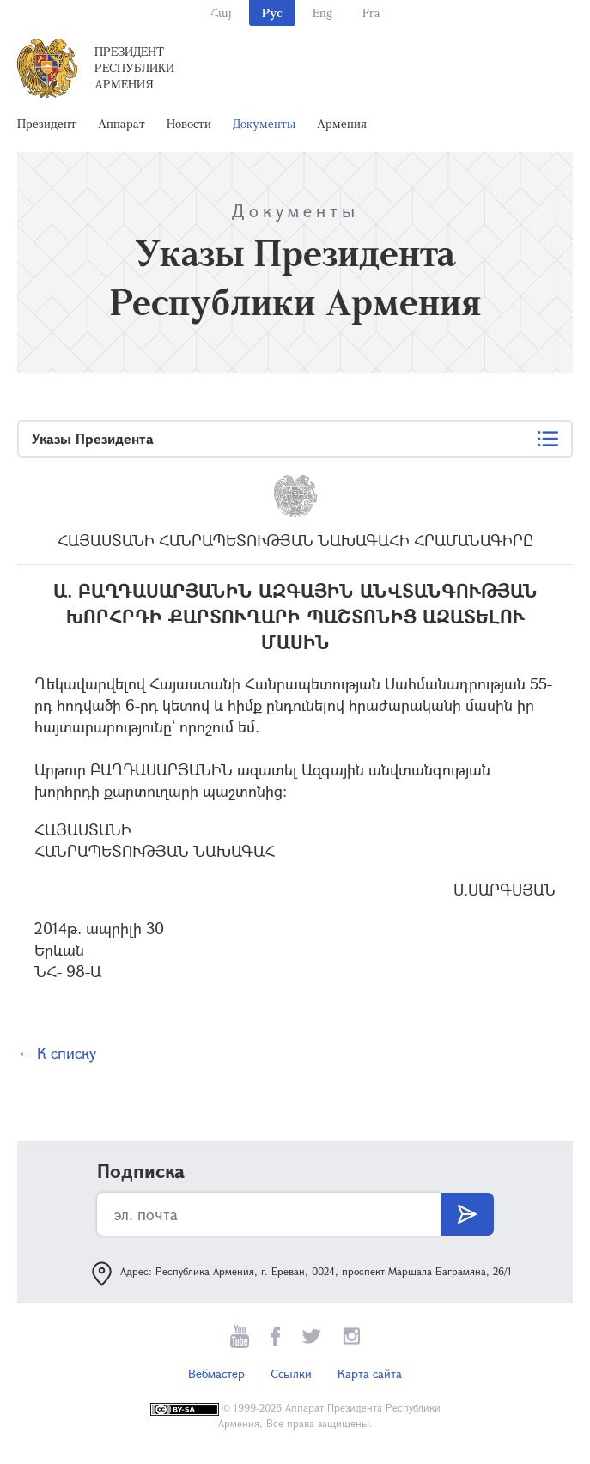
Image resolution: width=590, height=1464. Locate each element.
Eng (322, 12)
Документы (264, 123)
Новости (189, 123)
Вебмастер (216, 1373)
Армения (342, 123)
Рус (272, 12)
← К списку (56, 1052)
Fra (371, 12)
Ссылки (291, 1373)
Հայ (221, 12)
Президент (46, 123)
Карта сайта (370, 1373)
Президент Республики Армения (134, 67)
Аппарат (121, 123)
